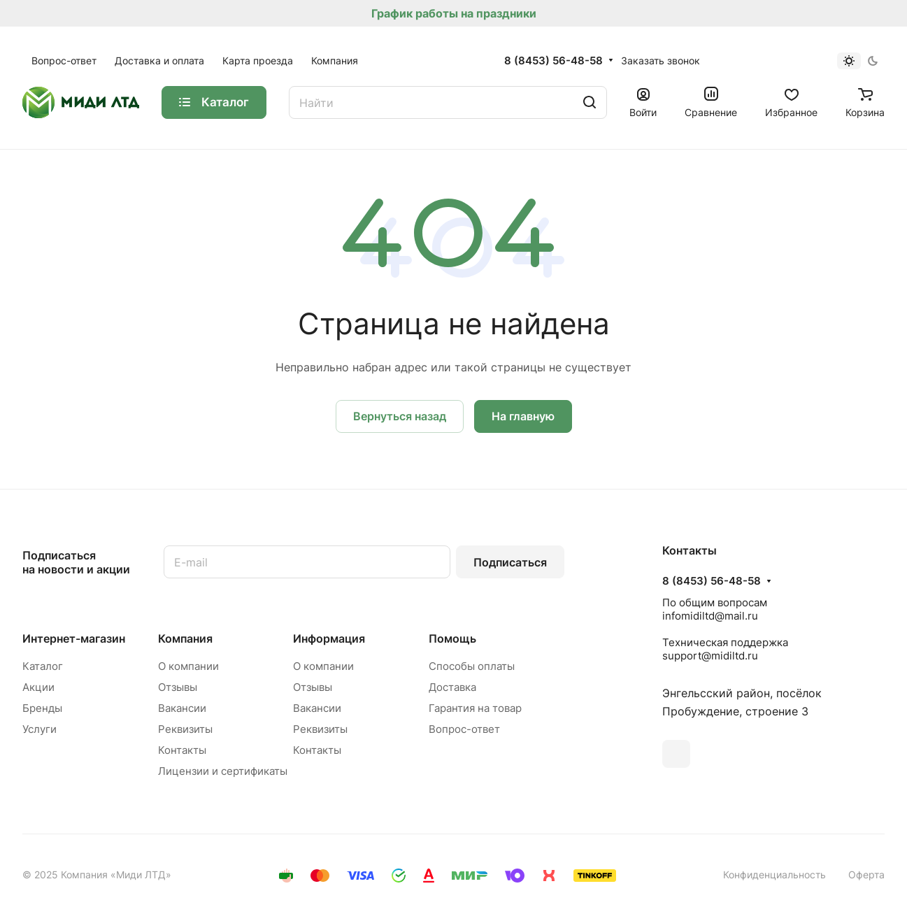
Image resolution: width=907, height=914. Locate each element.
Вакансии (182, 708)
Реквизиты (185, 729)
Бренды (42, 708)
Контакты (182, 750)
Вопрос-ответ (464, 729)
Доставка (452, 687)
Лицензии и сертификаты (222, 771)
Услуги (39, 729)
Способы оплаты (472, 666)
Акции (38, 687)
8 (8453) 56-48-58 (553, 61)
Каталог (42, 666)
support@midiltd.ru (710, 655)
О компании (188, 666)
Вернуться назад (399, 416)
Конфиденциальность (774, 874)
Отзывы (177, 687)
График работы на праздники (453, 13)
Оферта (866, 874)
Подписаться (510, 562)
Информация (329, 638)
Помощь (452, 638)
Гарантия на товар (475, 708)
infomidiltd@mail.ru (710, 615)
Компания (185, 638)
